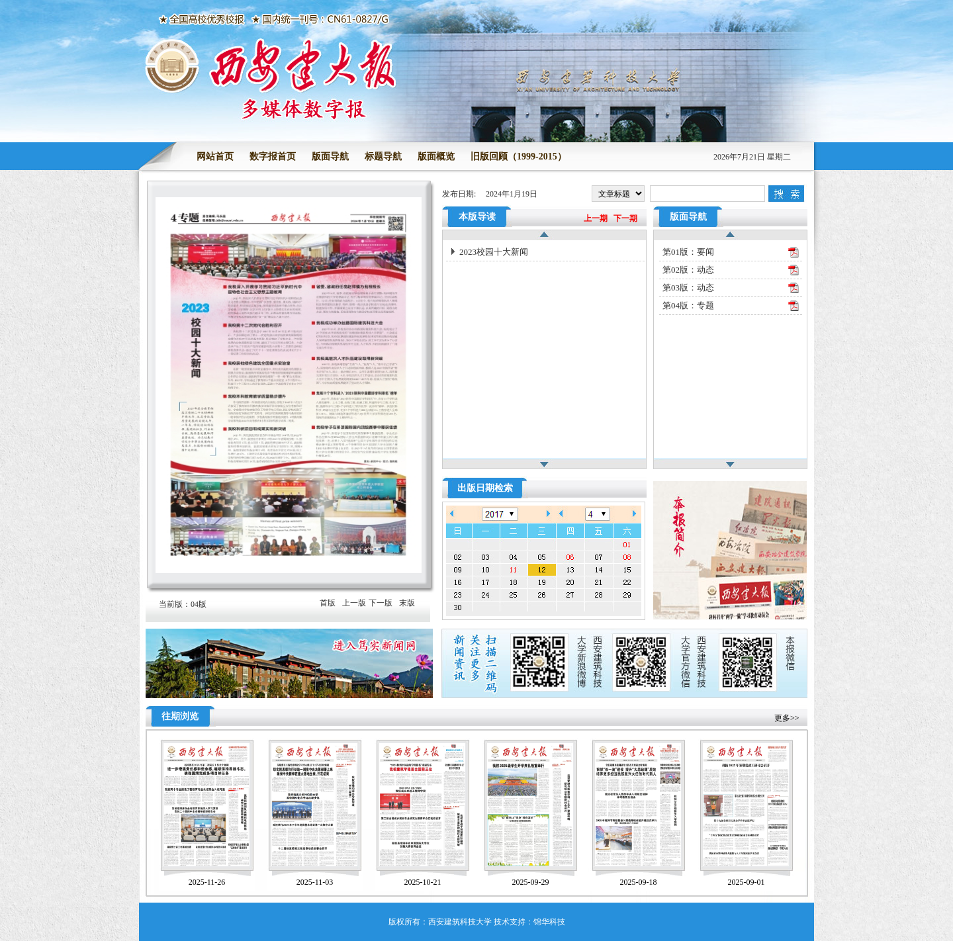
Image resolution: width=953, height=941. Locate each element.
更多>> (786, 718)
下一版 (380, 602)
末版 (407, 602)
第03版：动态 (688, 287)
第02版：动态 (688, 270)
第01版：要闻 (688, 252)
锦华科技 (549, 921)
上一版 (354, 602)
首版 (328, 602)
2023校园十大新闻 (493, 252)
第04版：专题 (688, 305)
